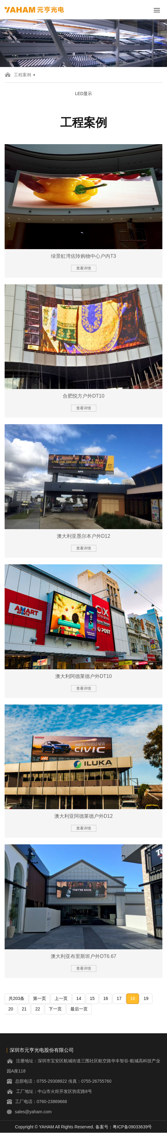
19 (146, 998)
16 (105, 998)
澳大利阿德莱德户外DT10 (83, 676)
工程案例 (22, 74)
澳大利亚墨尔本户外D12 (83, 536)
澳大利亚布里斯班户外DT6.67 (83, 956)
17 (119, 998)
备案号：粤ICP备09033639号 (123, 1126)
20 (10, 1008)
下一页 (55, 1008)
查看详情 (83, 268)
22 (37, 1008)
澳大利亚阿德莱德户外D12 (83, 816)
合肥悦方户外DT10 (83, 396)
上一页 (61, 998)
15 (92, 998)
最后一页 (79, 1008)
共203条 (16, 998)
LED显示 (83, 93)
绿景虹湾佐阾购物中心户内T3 (83, 256)
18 (132, 998)
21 (24, 1008)
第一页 (39, 998)
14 (78, 998)
